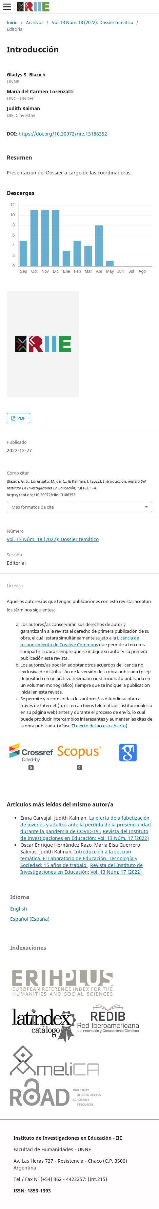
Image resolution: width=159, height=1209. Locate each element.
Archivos (34, 22)
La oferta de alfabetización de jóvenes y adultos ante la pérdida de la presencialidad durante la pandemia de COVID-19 (85, 825)
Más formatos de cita (33, 507)
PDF (20, 418)
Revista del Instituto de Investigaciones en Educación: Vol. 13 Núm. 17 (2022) (84, 834)
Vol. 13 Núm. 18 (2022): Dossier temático (92, 22)
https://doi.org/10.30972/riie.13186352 (63, 133)
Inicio (12, 22)
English (18, 908)
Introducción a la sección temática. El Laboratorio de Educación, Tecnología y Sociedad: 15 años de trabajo (78, 858)
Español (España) (29, 919)
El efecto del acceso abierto (99, 726)
